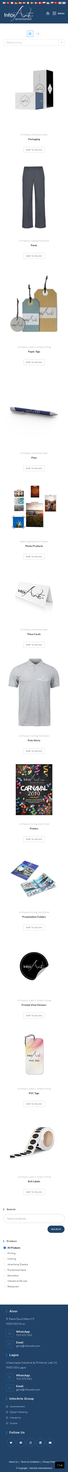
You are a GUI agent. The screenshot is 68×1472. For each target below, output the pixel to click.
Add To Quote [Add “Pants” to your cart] (34, 255)
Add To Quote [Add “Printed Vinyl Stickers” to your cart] (34, 1015)
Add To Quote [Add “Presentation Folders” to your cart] (34, 927)
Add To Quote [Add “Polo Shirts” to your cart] (34, 751)
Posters (34, 828)
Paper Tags (34, 351)
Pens (34, 457)
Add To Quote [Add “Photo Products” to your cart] (34, 556)
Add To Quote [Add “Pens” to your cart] (34, 468)
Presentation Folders (34, 916)
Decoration (13, 1275)
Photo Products (34, 545)
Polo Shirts (34, 740)
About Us (13, 1462)
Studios (13, 1423)
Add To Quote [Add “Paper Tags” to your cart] (34, 362)
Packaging (34, 139)
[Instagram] (30, 1442)
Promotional (43, 240)
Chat (60, 1465)
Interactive (15, 1417)
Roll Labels (34, 1181)
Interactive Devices (17, 1280)
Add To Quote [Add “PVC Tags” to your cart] (34, 1103)
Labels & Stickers (36, 347)
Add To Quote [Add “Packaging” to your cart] (34, 149)
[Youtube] (50, 1442)
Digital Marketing (19, 1411)
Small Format (43, 824)
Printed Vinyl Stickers (34, 1004)
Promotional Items (40, 134)
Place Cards (34, 634)
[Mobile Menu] (57, 13)
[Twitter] (11, 1442)
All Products (25, 134)
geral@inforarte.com (28, 1346)
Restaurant (13, 1286)
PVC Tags (34, 1093)
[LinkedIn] (40, 1442)
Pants (34, 245)
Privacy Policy (49, 1462)
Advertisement (17, 1406)
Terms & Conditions (30, 1462)
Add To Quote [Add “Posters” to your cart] (34, 839)
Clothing (34, 240)
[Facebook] (21, 1442)
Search (56, 1229)
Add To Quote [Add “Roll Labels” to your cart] (34, 1192)
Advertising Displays (28, 541)
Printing (47, 347)
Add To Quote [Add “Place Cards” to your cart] (34, 644)
